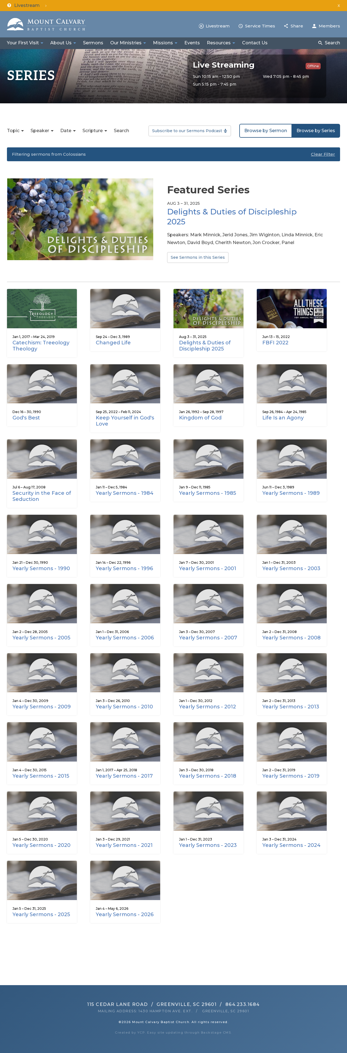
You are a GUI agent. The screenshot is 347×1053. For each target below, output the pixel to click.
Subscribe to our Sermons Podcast (187, 130)
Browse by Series (315, 130)
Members (329, 26)
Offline (313, 66)
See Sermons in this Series (198, 257)
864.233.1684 (242, 1004)
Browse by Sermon (265, 130)
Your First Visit (23, 42)
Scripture (92, 130)
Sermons (93, 42)
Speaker (40, 130)
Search (332, 42)
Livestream (218, 26)
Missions (163, 42)
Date (65, 130)
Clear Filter (323, 154)
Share (297, 26)
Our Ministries (126, 42)
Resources (219, 42)
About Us (61, 42)
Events (192, 42)
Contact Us (255, 42)
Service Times (260, 26)
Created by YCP (130, 1032)
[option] (173, 223)
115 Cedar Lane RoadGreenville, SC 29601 (152, 1004)
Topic (13, 130)
